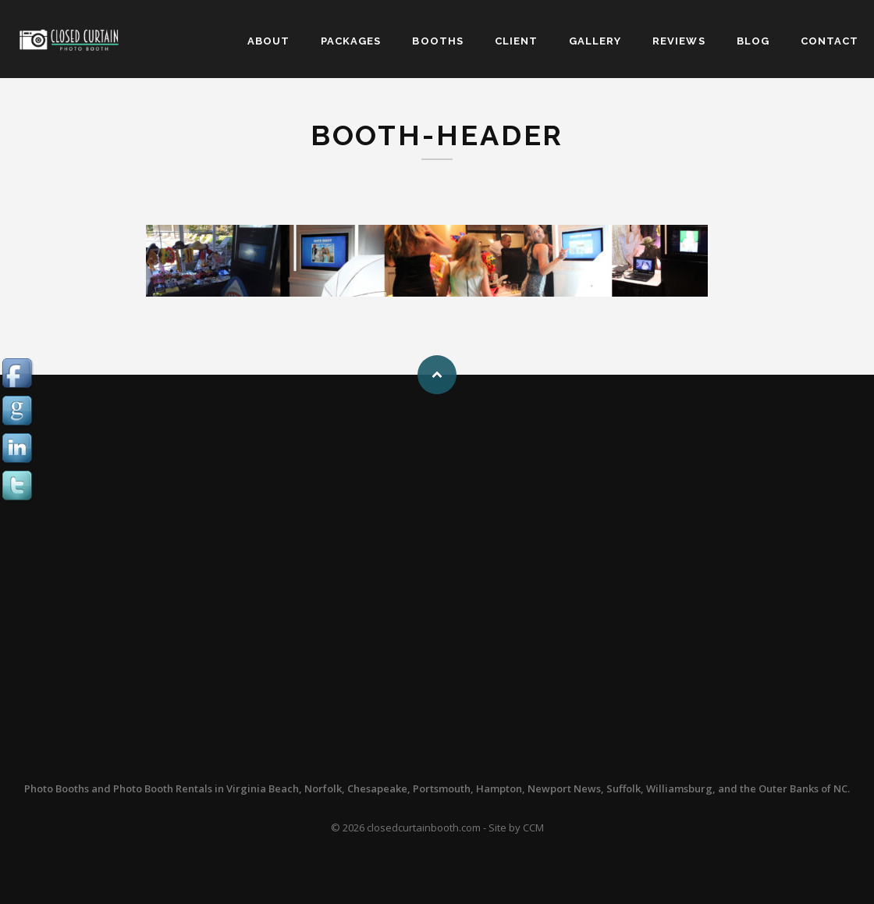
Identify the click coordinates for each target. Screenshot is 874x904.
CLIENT (516, 41)
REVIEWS (678, 41)
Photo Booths (56, 788)
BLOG (753, 41)
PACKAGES (351, 41)
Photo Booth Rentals (162, 788)
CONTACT (829, 41)
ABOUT (268, 41)
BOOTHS (437, 41)
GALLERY (595, 41)
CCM (533, 827)
